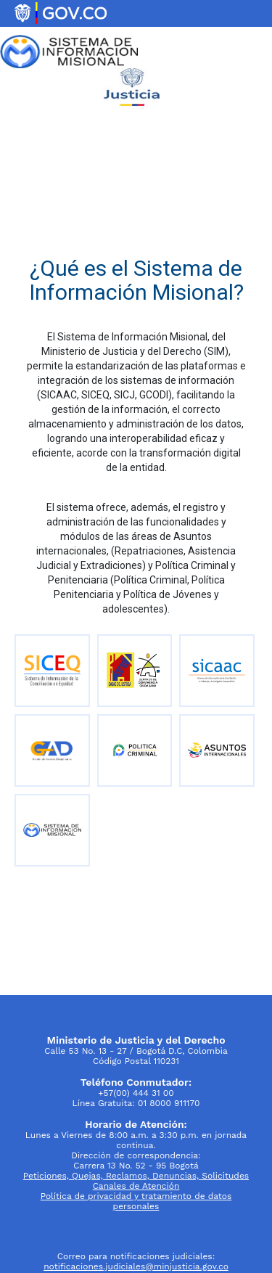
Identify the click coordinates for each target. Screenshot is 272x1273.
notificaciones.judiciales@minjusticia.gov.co (136, 1266)
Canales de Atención (136, 1186)
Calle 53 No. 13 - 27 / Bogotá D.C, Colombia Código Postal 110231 (136, 1050)
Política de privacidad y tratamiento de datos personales (136, 1201)
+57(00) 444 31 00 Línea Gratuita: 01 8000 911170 (136, 1092)
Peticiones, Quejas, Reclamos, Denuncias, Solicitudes (136, 1176)
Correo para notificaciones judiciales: (136, 1256)
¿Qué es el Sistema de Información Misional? (136, 280)
